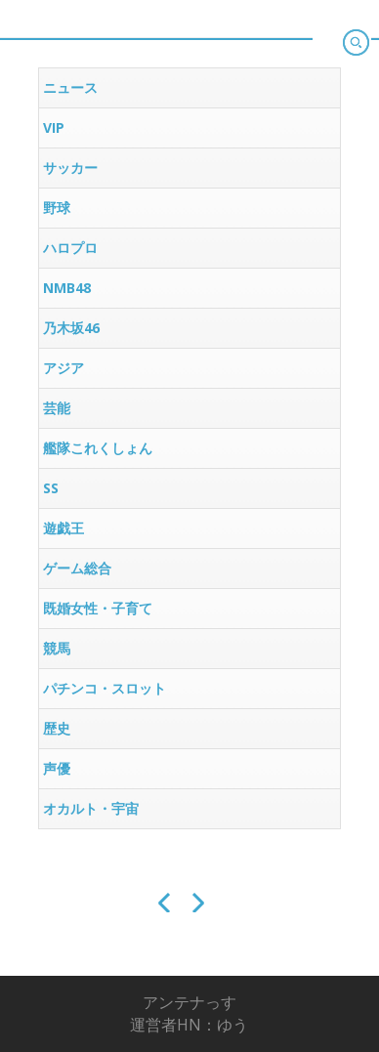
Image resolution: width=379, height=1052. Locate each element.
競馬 (56, 648)
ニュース (70, 87)
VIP (53, 127)
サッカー (70, 167)
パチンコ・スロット (104, 688)
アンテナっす (189, 1002)
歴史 (56, 728)
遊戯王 (63, 528)
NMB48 (67, 287)
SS (51, 488)
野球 (56, 207)
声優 (56, 768)
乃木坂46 (71, 327)
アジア (63, 367)
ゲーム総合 (77, 568)
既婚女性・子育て (97, 608)
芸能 (56, 408)
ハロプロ (70, 247)
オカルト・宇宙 (91, 808)
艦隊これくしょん (97, 448)
